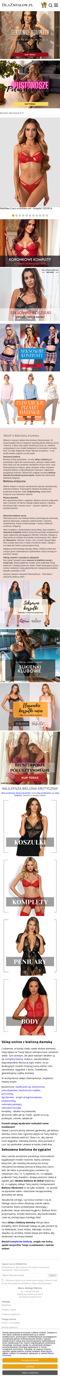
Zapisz (52, 1275)
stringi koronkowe (32, 1097)
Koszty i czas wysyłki (11, 1323)
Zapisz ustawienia (30, 1373)
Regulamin (6, 1305)
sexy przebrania (43, 793)
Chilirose (20, 540)
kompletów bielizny (20, 1241)
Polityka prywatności (11, 1314)
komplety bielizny (14, 1059)
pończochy (7, 1093)
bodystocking (8, 1100)
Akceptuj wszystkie (30, 1360)
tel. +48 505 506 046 (30, 1291)
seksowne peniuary (11, 1104)
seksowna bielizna (11, 489)
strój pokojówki (23, 793)
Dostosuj (30, 1366)
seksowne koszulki (11, 1107)
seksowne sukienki (24, 494)
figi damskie (8, 1097)
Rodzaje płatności (10, 1327)
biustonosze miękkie (29, 1090)
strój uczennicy (8, 793)
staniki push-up (23, 1086)
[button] (13, 215)
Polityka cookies (9, 1309)
